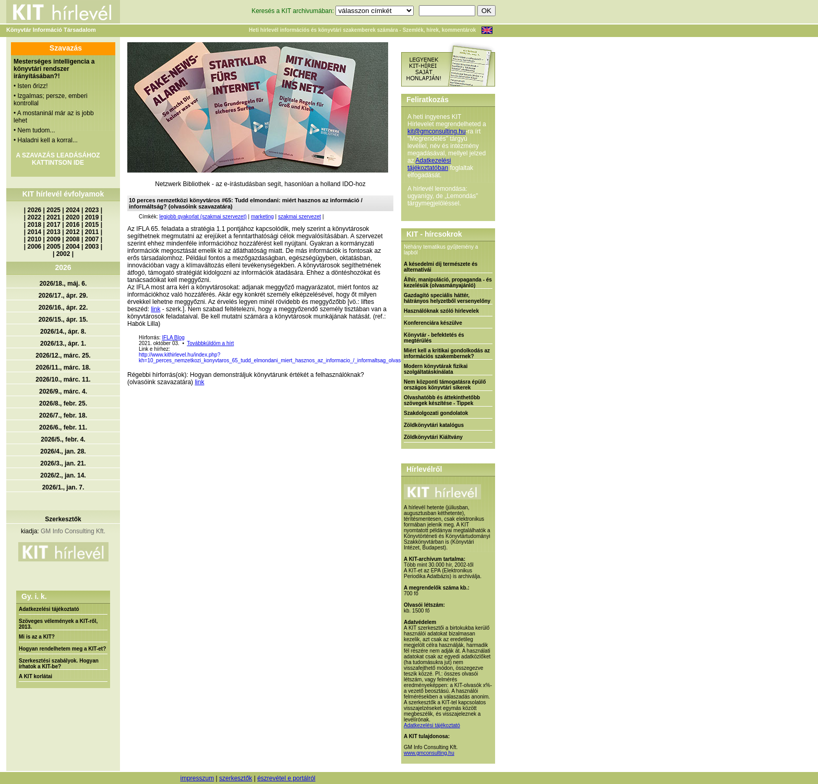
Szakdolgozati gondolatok (436, 413)
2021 (53, 217)
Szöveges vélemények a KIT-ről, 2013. (58, 624)
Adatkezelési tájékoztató (49, 609)
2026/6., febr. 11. (63, 427)
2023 (92, 210)
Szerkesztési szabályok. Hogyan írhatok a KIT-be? (59, 663)
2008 (73, 239)
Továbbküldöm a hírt (210, 343)
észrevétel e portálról (286, 778)
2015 (92, 224)
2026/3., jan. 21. (63, 463)
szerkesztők (235, 778)
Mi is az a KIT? (37, 637)
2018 (35, 224)
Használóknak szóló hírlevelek (441, 311)
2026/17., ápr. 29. (63, 295)
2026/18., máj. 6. (63, 283)
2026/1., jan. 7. (63, 487)
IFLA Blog (173, 337)
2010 (35, 239)
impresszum (197, 778)
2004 (73, 246)
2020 (73, 217)
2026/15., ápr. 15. (63, 319)
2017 (53, 224)
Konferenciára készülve (433, 323)
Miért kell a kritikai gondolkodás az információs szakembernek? (447, 353)
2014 (35, 232)
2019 (92, 217)
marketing (262, 216)
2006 (35, 246)
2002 (63, 254)
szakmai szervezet (299, 216)
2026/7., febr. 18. (63, 415)
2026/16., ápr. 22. (63, 307)
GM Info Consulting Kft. (73, 531)
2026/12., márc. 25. (62, 355)
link (155, 309)
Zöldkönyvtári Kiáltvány (433, 437)
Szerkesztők (63, 519)
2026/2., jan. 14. (63, 475)
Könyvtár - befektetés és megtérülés (434, 338)
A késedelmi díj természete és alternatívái (440, 267)
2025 (53, 210)
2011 (92, 232)
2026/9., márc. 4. (63, 391)
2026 (35, 210)
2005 (53, 246)
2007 (92, 239)
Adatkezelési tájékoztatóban (429, 164)
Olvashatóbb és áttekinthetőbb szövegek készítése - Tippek (442, 400)
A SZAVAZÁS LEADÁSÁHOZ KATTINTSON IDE (58, 159)
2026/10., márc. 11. (62, 379)
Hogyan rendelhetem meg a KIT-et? (62, 649)
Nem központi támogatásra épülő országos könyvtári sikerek (445, 384)
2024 (73, 210)
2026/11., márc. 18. (62, 367)
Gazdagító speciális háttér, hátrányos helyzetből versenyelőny (447, 298)
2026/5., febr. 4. (63, 439)
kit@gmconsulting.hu (436, 131)
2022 (35, 217)
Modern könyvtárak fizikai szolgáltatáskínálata (435, 369)
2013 (53, 232)
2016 (73, 224)
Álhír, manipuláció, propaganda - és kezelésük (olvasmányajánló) (448, 282)
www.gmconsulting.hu (429, 753)
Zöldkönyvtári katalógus (434, 425)
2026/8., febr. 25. (63, 403)
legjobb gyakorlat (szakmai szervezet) (202, 216)
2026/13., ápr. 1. (63, 343)
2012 (73, 232)
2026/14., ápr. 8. (63, 331)
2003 (92, 246)
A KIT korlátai (35, 676)
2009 (53, 239)
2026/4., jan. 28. (63, 451)
